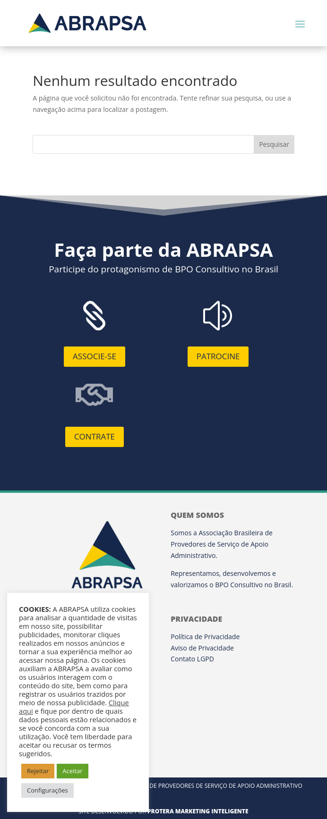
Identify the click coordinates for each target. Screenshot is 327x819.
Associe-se (94, 356)
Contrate (94, 436)
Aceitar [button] (72, 771)
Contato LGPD (192, 658)
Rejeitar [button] (38, 771)
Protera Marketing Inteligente (198, 811)
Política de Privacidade (205, 636)
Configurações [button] (47, 790)
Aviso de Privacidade (202, 647)
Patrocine (218, 356)
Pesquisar (274, 144)
